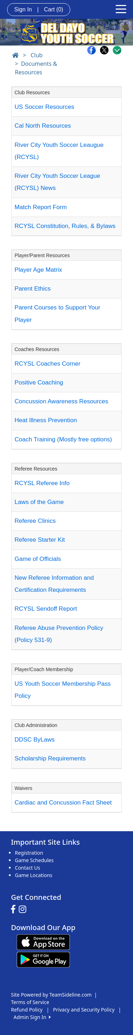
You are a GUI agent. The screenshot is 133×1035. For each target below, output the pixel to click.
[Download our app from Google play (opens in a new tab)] (43, 958)
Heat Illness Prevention (46, 420)
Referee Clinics (35, 521)
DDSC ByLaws (35, 739)
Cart (53, 9)
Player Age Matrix (38, 269)
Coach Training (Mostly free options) (63, 439)
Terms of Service (30, 1002)
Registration (29, 852)
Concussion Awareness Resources (61, 401)
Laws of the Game (39, 502)
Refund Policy (27, 1009)
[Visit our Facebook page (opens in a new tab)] (15, 909)
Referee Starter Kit (40, 539)
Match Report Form (41, 207)
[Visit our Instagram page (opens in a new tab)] (24, 909)
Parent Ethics (33, 288)
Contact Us (27, 867)
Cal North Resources (43, 125)
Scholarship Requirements (50, 758)
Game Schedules (34, 860)
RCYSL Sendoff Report (46, 608)
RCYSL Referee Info (42, 483)
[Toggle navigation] (121, 9)
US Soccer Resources (44, 107)
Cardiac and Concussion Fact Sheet (63, 802)
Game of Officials (38, 559)
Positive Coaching (39, 382)
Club (37, 55)
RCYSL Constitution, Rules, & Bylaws (65, 226)
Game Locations (33, 875)
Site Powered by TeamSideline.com (51, 994)
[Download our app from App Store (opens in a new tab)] (43, 941)
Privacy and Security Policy (84, 1009)
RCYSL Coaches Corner (48, 363)
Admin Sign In (31, 1017)
